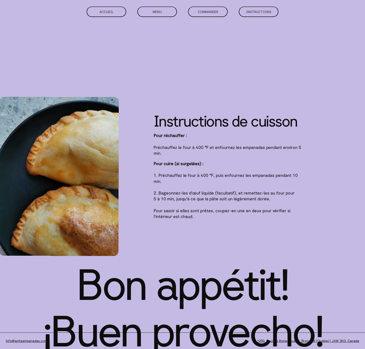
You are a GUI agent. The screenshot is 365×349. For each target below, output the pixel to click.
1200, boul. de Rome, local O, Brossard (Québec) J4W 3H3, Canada (308, 341)
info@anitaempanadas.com (26, 341)
